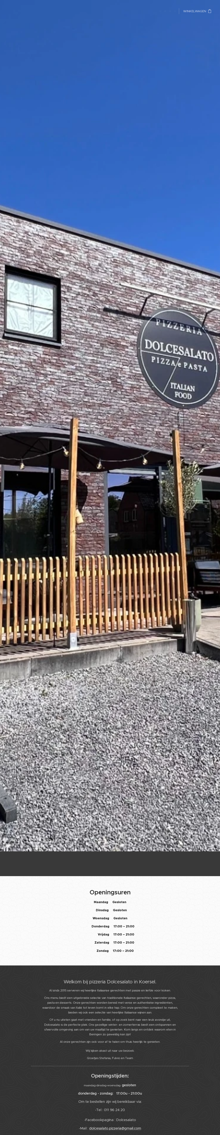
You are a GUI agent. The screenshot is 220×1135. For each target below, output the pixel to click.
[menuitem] (165, 11)
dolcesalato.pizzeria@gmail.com (115, 1128)
